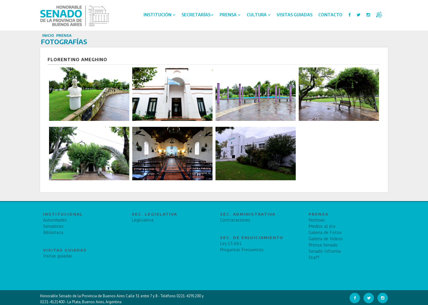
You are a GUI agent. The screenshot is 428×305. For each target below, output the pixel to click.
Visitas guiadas (57, 256)
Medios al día (322, 226)
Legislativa (142, 220)
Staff (314, 257)
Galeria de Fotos (325, 232)
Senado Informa (325, 251)
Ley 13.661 (231, 243)
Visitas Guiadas (294, 14)
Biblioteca (53, 232)
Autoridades (55, 220)
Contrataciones (235, 220)
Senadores (53, 226)
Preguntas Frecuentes (242, 249)
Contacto (330, 14)
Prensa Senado (323, 245)
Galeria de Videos (326, 238)
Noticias (317, 220)
